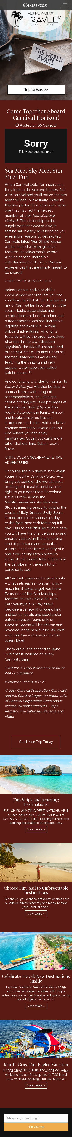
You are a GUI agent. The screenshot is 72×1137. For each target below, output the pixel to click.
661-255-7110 (35, 5)
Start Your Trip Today (36, 742)
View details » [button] (36, 829)
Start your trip (36, 1126)
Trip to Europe (36, 89)
